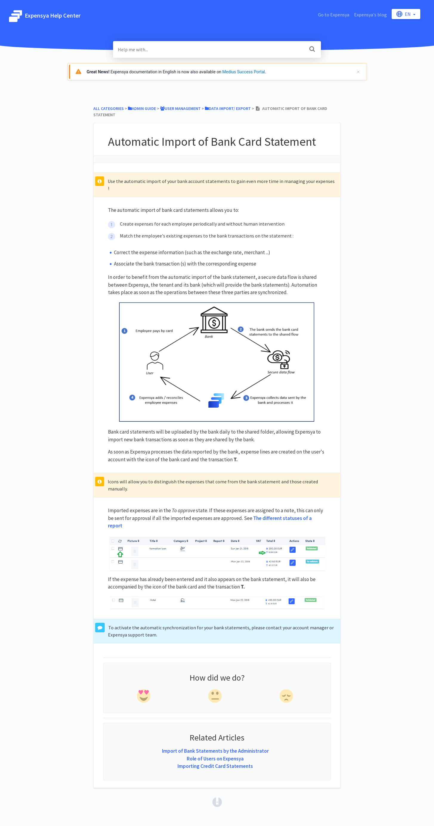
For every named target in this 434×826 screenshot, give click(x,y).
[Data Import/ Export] (228, 108)
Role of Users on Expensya (215, 758)
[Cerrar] (358, 71)
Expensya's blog (370, 15)
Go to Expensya (333, 15)
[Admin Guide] (142, 108)
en (404, 14)
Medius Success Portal (243, 71)
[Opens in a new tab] (217, 801)
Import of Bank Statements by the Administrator (215, 751)
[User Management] (180, 108)
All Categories (108, 108)
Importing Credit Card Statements (215, 766)
